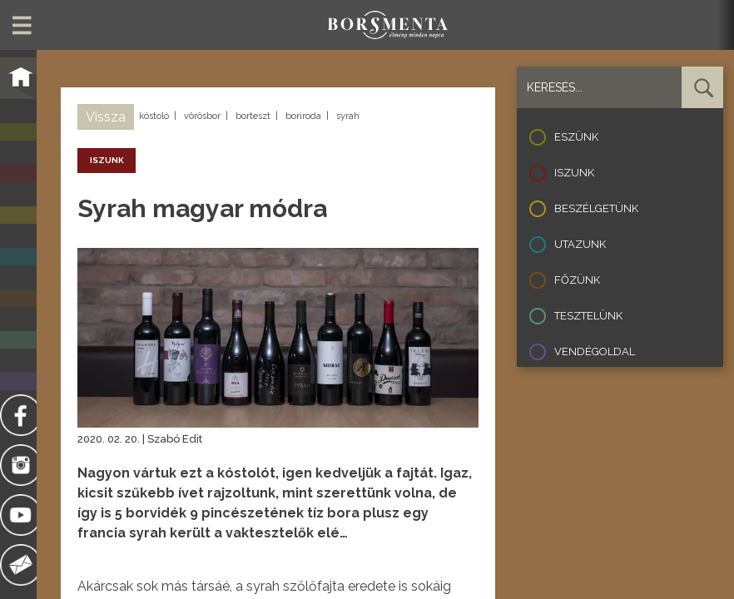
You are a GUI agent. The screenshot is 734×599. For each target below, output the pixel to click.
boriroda (303, 116)
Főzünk (577, 280)
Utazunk (580, 244)
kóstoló (154, 116)
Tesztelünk (588, 315)
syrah (348, 116)
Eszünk (576, 137)
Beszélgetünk (596, 208)
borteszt (253, 116)
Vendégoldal (594, 351)
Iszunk (574, 172)
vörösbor (202, 116)
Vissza (106, 117)
